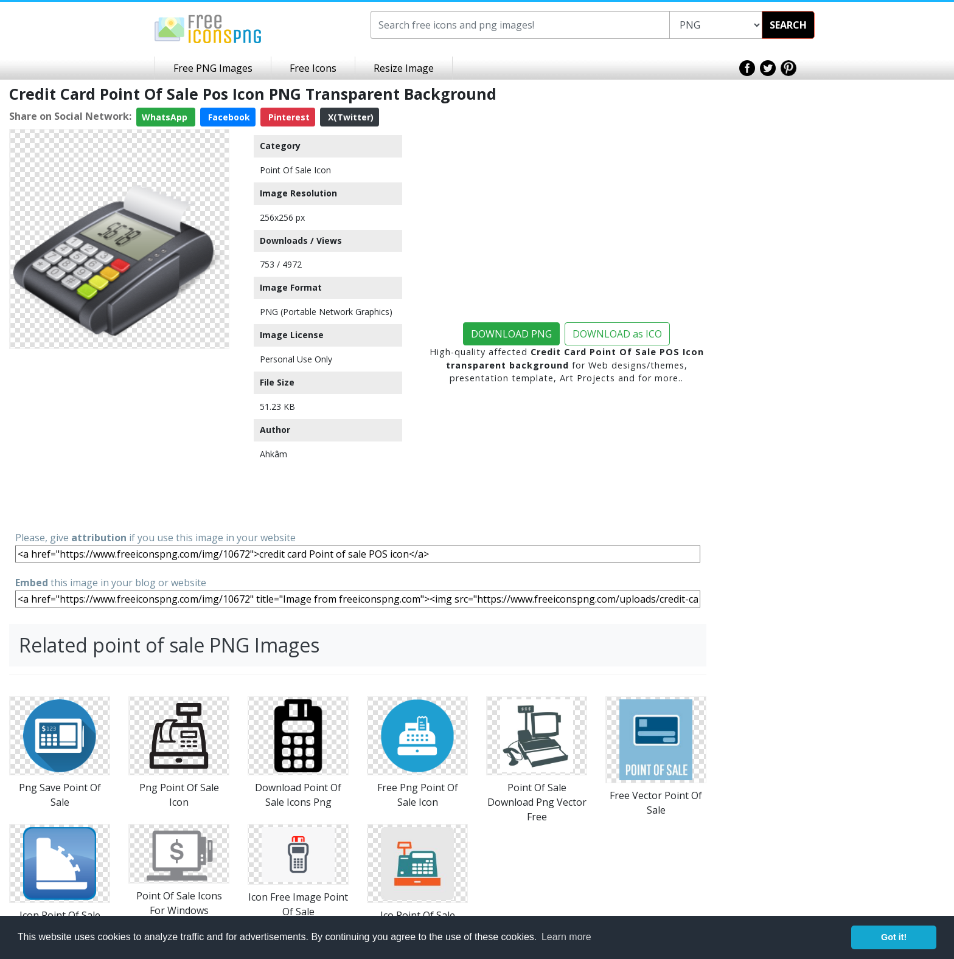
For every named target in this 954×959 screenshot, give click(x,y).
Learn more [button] (566, 937)
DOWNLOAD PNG (511, 334)
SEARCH (788, 25)
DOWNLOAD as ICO (617, 334)
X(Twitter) (350, 117)
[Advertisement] (119, 439)
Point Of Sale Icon (295, 170)
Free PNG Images (212, 68)
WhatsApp (166, 117)
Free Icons (313, 68)
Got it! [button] (894, 937)
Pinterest (288, 117)
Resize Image (404, 68)
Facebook (228, 117)
